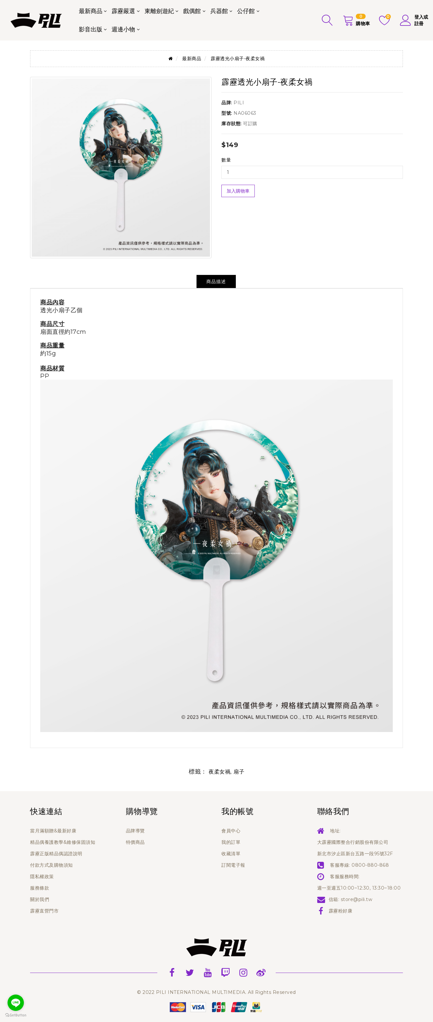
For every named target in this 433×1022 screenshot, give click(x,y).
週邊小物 (123, 29)
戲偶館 (192, 11)
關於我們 (39, 899)
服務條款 (39, 888)
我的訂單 (230, 842)
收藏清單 (230, 854)
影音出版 (90, 29)
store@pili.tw (356, 899)
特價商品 (135, 842)
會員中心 (230, 831)
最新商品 (90, 11)
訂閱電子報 (233, 865)
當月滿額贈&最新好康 (53, 831)
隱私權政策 (42, 876)
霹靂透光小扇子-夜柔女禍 (238, 58)
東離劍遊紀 (159, 11)
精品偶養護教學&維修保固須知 (62, 842)
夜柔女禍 (219, 772)
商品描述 (216, 281)
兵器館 (219, 11)
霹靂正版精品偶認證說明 (56, 854)
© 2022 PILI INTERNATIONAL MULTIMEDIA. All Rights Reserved (216, 992)
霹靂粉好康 (341, 911)
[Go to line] (16, 1003)
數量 (226, 160)
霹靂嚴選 (123, 11)
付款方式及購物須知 (51, 865)
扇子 (239, 772)
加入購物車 (238, 191)
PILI (239, 103)
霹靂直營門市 (44, 911)
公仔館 (246, 11)
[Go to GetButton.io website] (15, 1015)
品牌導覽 (135, 831)
